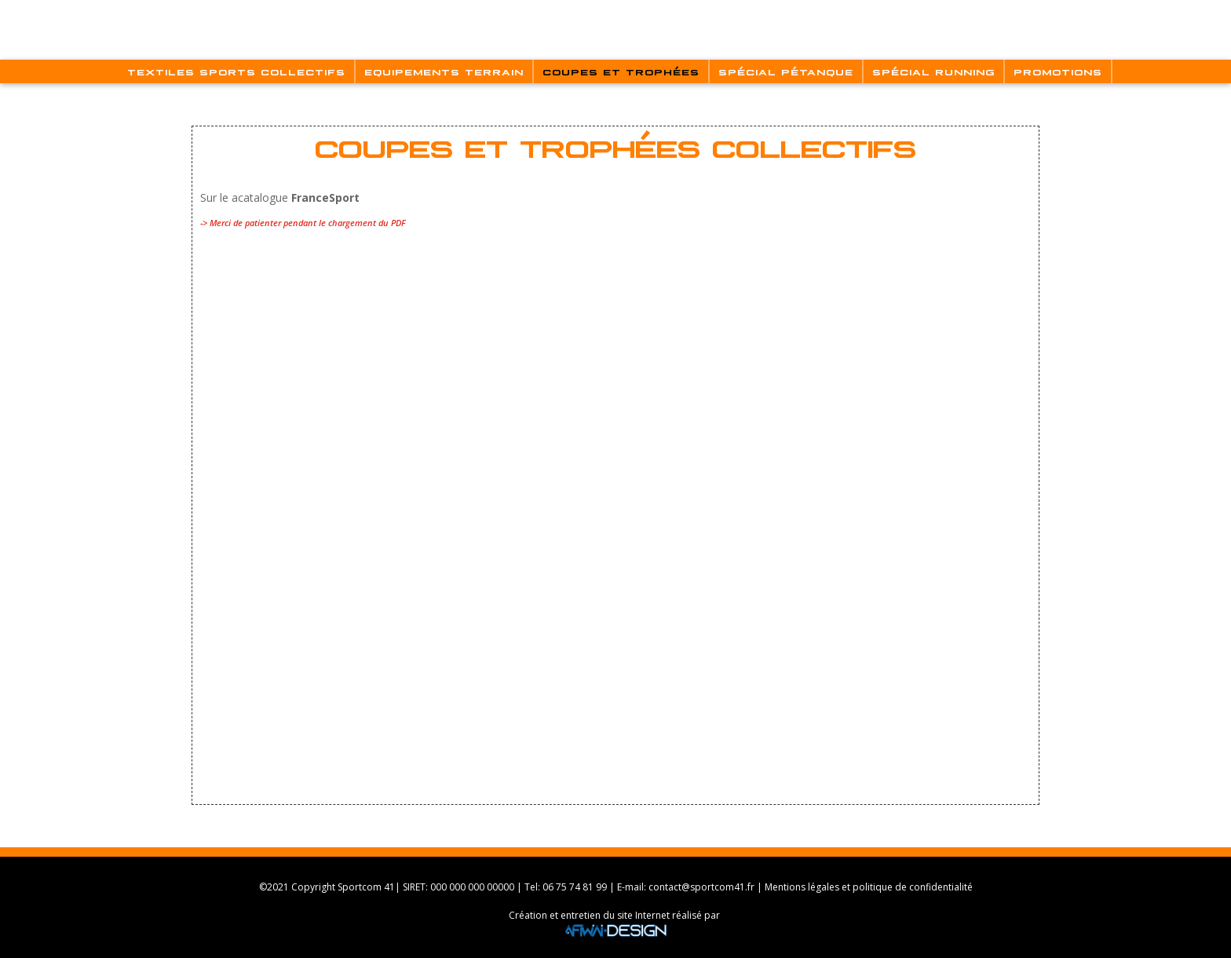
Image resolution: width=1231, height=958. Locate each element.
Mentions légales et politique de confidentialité (869, 887)
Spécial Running (933, 71)
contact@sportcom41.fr (701, 887)
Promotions (1058, 71)
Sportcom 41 (366, 887)
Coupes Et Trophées (621, 71)
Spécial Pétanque (785, 71)
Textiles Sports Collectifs (236, 71)
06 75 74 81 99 (574, 887)
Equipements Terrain (444, 71)
